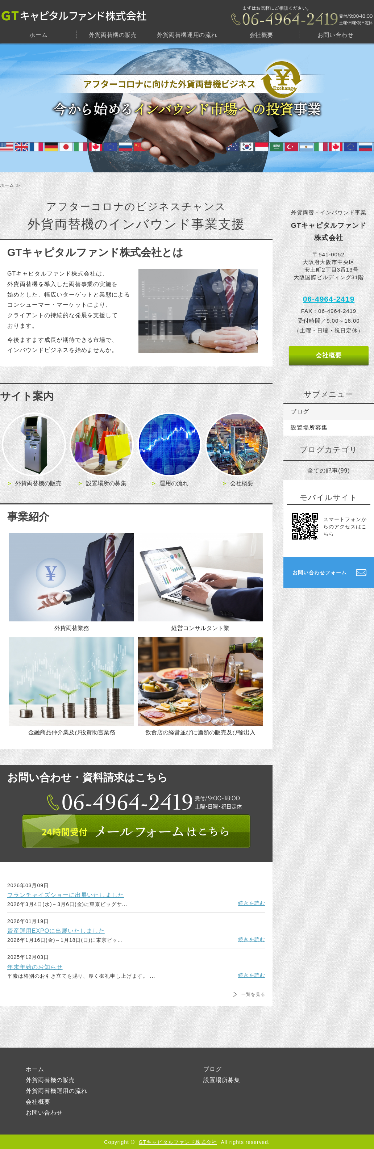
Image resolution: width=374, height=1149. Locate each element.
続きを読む (251, 903)
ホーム (38, 35)
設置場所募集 (309, 427)
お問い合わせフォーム (319, 572)
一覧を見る (253, 994)
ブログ (300, 411)
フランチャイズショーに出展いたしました (65, 895)
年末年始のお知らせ (35, 967)
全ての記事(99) (328, 470)
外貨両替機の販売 (113, 35)
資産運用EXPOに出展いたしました (56, 931)
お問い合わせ (335, 35)
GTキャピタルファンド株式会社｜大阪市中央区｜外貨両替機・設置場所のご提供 (73, 16)
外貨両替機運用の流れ (187, 35)
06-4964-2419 (329, 299)
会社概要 (261, 35)
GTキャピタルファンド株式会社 (178, 1142)
